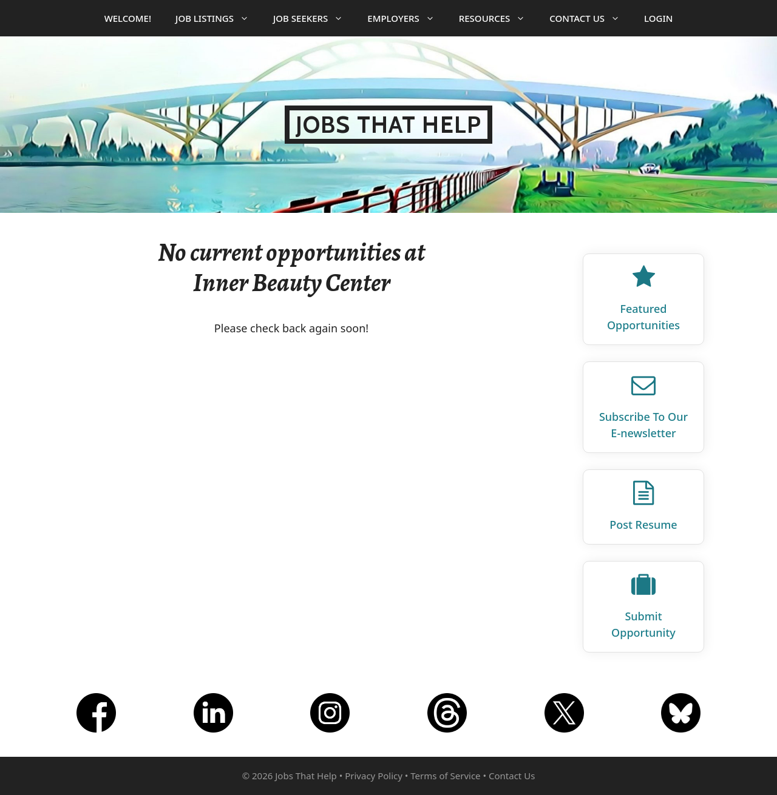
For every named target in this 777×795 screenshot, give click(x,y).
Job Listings (218, 18)
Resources (498, 18)
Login (658, 18)
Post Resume (643, 524)
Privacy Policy (373, 776)
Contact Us (590, 18)
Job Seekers (314, 18)
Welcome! (127, 18)
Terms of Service (445, 776)
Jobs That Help (388, 124)
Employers (406, 18)
